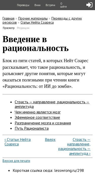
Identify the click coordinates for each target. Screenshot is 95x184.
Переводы (23, 5)
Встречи (50, 5)
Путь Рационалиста (32, 128)
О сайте (63, 5)
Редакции (23, 28)
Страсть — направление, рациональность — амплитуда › (74, 146)
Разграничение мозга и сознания (43, 122)
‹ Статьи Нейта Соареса (18, 141)
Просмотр (9, 28)
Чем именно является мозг (38, 111)
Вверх (46, 139)
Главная (8, 18)
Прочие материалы (33, 18)
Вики (37, 5)
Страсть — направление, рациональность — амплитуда (52, 104)
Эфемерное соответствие (37, 117)
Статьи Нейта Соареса (37, 22)
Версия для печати (16, 161)
